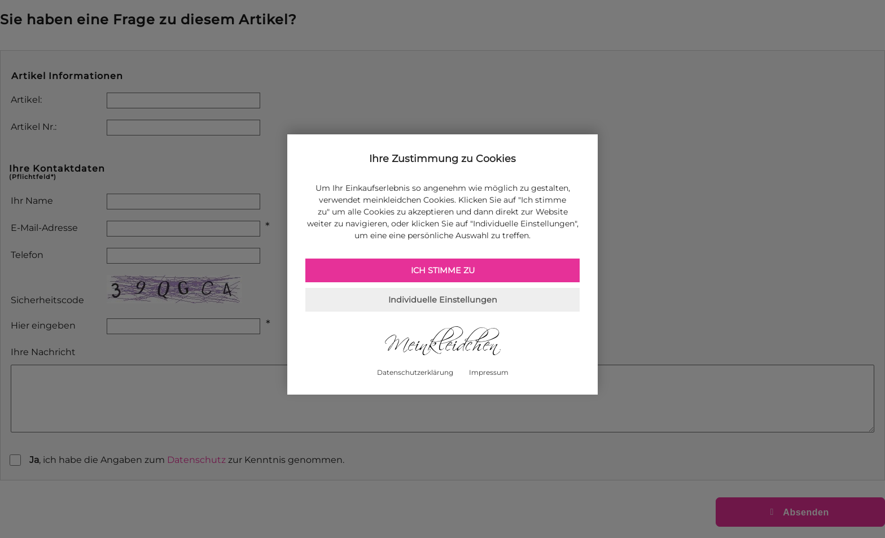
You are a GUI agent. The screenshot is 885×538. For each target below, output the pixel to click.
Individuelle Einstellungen (442, 300)
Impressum (489, 372)
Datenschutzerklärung (415, 372)
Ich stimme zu (443, 270)
